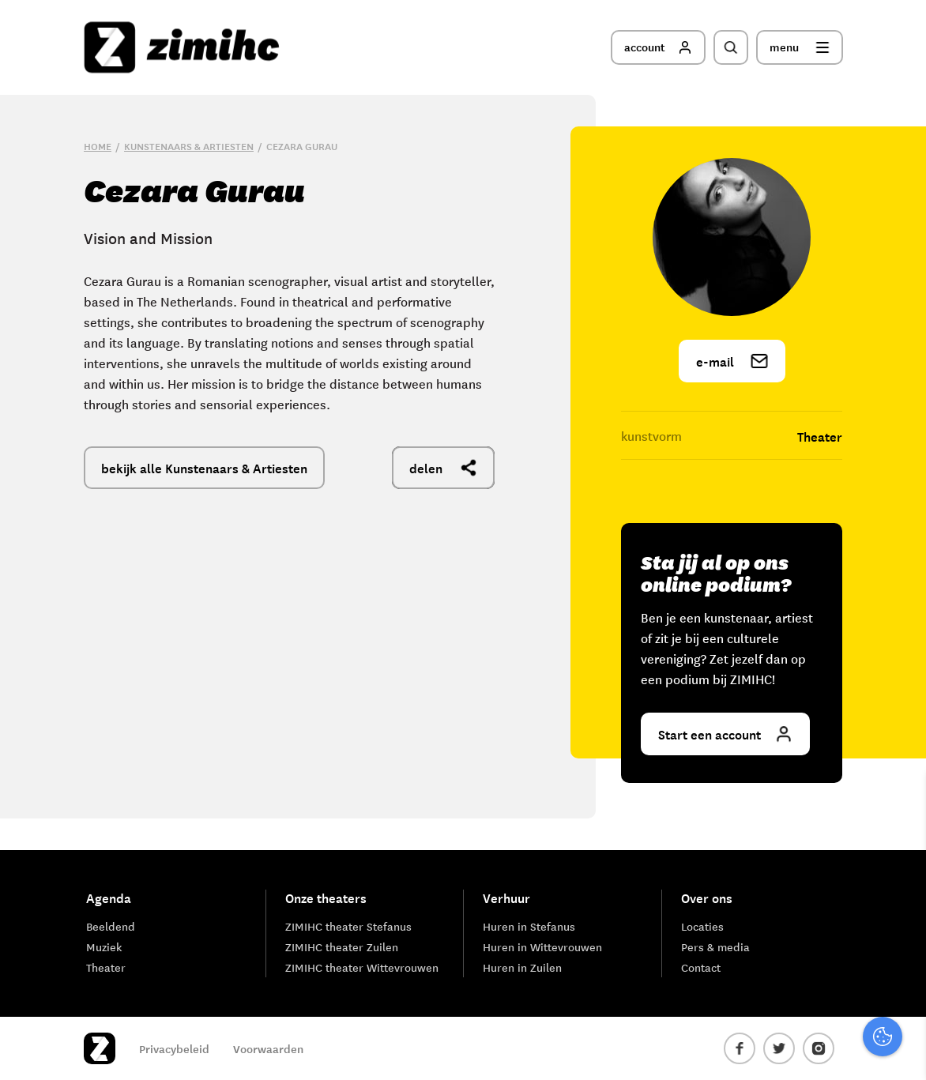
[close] (901, 801)
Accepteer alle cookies (791, 1004)
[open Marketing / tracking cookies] (900, 947)
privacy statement (848, 846)
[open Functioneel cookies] (900, 900)
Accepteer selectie (792, 1050)
